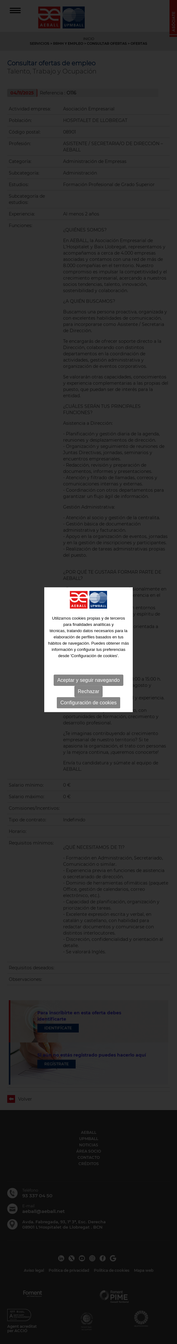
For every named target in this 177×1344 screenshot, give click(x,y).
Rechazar (88, 674)
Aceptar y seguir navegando (88, 663)
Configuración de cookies (88, 685)
